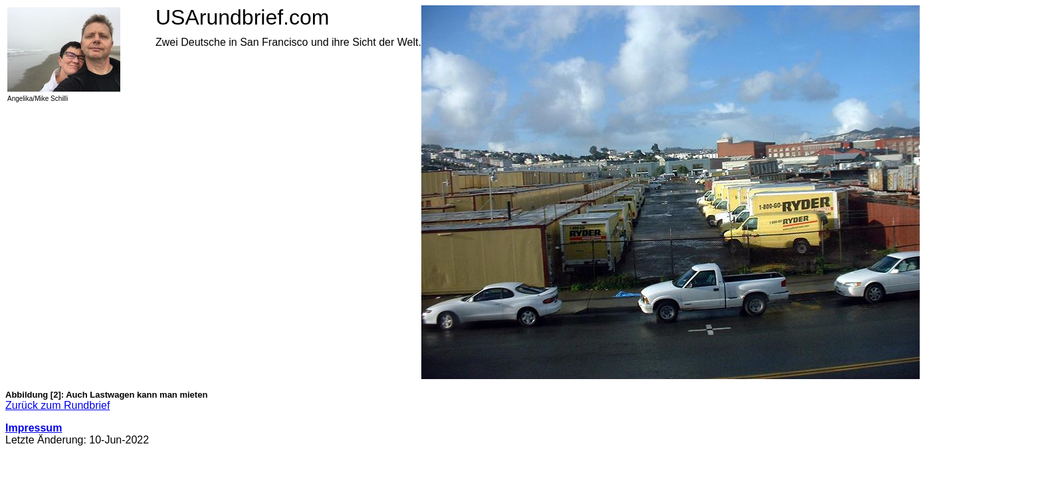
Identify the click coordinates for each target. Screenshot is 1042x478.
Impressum (33, 428)
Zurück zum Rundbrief (57, 405)
